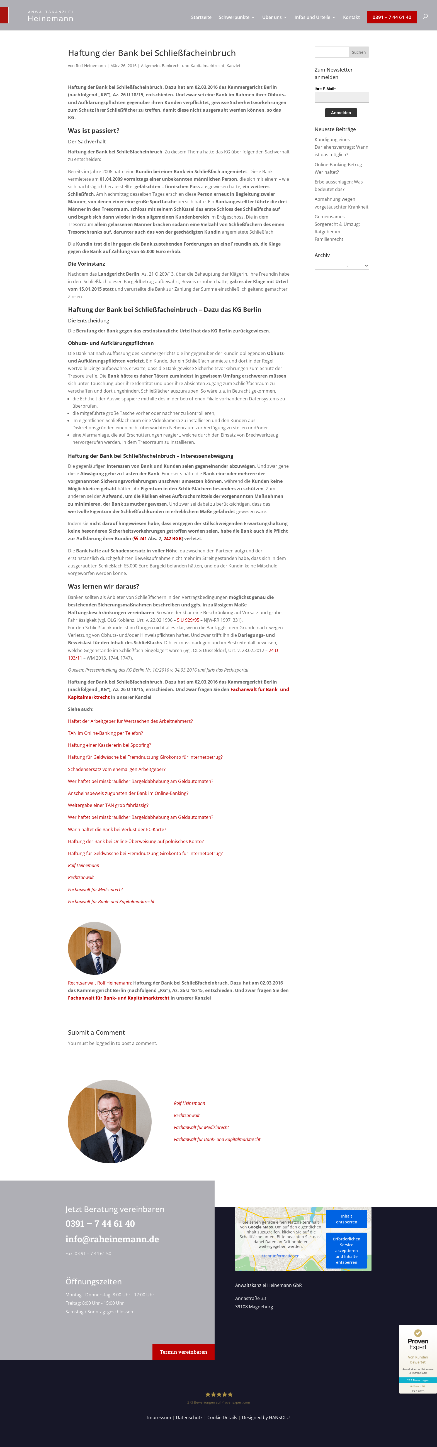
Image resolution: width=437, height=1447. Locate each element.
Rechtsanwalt (81, 877)
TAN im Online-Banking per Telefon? (105, 733)
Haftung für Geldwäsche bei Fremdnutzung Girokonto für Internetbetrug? (145, 757)
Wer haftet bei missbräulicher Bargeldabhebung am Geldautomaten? (140, 781)
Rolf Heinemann (91, 65)
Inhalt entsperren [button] (346, 1218)
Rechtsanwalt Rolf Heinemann (99, 983)
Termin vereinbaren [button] (183, 1351)
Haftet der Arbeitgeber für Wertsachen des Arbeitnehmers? (130, 721)
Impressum (159, 1417)
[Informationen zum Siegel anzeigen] (418, 1388)
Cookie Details (222, 1417)
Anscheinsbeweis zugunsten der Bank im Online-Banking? (128, 793)
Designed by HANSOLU (266, 1417)
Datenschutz (189, 1417)
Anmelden (341, 112)
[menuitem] (201, 22)
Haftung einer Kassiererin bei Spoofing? (109, 745)
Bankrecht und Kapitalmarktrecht (193, 65)
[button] (359, 52)
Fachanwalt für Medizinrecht (95, 890)
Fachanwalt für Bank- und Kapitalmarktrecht (111, 901)
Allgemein (150, 65)
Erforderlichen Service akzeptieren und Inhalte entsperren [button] (346, 1250)
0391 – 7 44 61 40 (96, 1223)
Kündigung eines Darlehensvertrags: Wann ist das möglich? (341, 147)
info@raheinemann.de (108, 1239)
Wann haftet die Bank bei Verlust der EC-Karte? (117, 829)
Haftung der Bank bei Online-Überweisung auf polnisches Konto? (136, 841)
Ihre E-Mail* (325, 89)
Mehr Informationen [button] (281, 1256)
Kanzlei (233, 65)
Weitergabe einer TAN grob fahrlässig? (108, 805)
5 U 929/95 (188, 620)
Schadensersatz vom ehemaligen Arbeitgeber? (117, 769)
